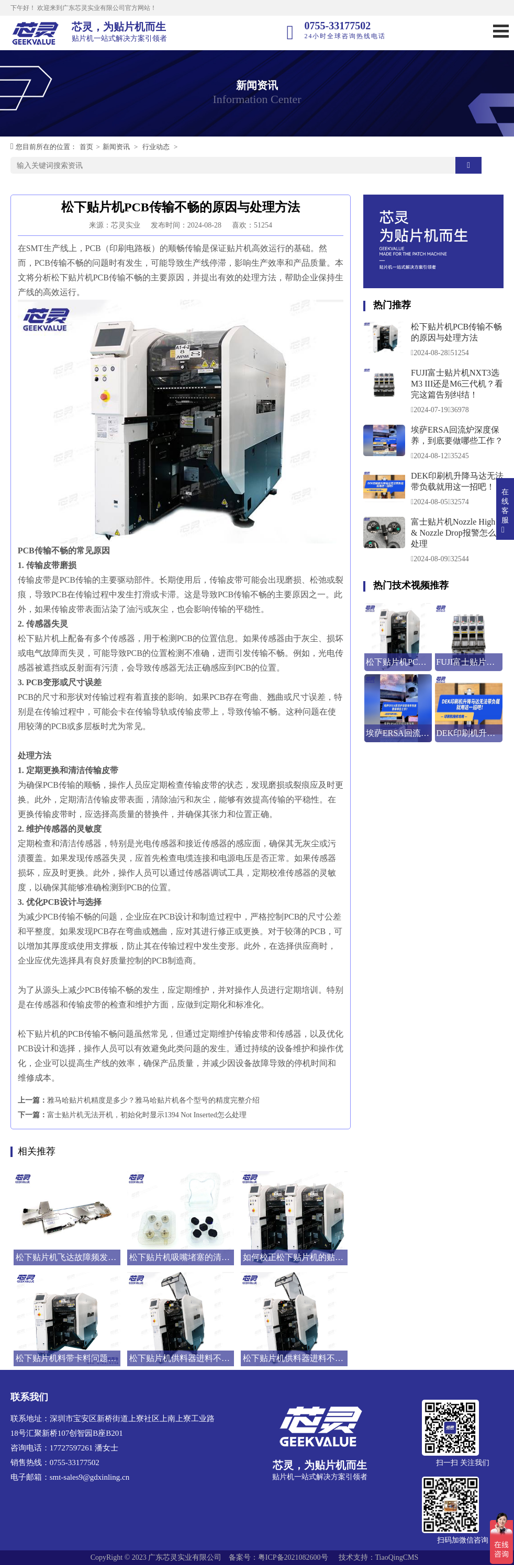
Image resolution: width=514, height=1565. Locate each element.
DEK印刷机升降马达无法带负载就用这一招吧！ (457, 481)
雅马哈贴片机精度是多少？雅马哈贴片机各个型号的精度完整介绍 (153, 1100)
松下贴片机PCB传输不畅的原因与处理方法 (456, 332)
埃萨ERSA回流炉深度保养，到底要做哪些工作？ (457, 435)
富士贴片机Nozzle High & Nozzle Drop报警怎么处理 (453, 532)
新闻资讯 (116, 147)
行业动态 (156, 147)
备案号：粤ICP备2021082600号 (278, 1557)
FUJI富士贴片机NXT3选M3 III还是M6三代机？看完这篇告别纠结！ (457, 383)
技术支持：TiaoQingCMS (379, 1557)
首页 (86, 147)
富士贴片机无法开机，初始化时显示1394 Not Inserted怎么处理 (147, 1115)
